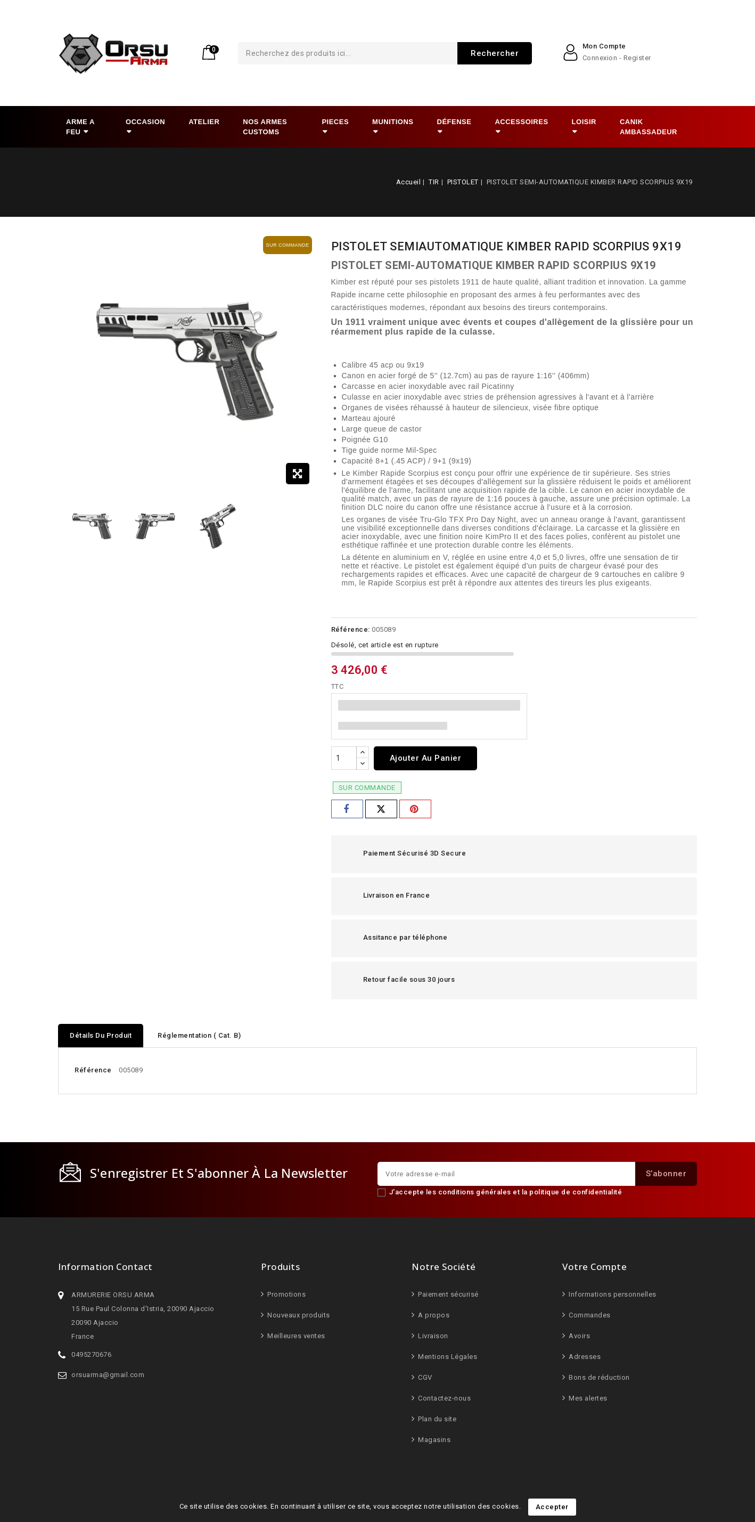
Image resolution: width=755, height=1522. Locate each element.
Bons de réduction (598, 1377)
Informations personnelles (611, 1294)
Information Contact (105, 1266)
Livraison (432, 1336)
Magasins (433, 1440)
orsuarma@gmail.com (107, 1375)
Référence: (350, 629)
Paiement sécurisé (447, 1294)
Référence (93, 1070)
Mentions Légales (447, 1357)
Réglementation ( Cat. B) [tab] (199, 1035)
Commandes (589, 1315)
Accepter (552, 1507)
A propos (433, 1315)
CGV (424, 1377)
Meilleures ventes (295, 1336)
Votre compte (594, 1266)
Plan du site (436, 1419)
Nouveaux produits (298, 1315)
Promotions (286, 1294)
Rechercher (448, 53)
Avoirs (578, 1336)
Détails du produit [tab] (101, 1035)
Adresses (584, 1357)
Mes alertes (587, 1398)
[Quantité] (344, 758)
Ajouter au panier (426, 758)
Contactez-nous (443, 1398)
